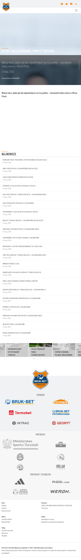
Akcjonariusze (6, 511)
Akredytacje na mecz (47, 519)
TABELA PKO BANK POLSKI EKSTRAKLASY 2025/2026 (56, 505)
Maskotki (4, 536)
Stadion (4, 505)
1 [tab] (34, 359)
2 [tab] (37, 359)
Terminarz (44, 508)
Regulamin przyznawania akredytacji (52, 522)
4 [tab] (44, 359)
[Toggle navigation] (76, 10)
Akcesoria (5, 533)
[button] (76, 4)
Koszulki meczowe (7, 530)
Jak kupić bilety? (7, 519)
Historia (4, 508)
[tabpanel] (40, 350)
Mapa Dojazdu (6, 522)
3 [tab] (40, 359)
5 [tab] (47, 359)
